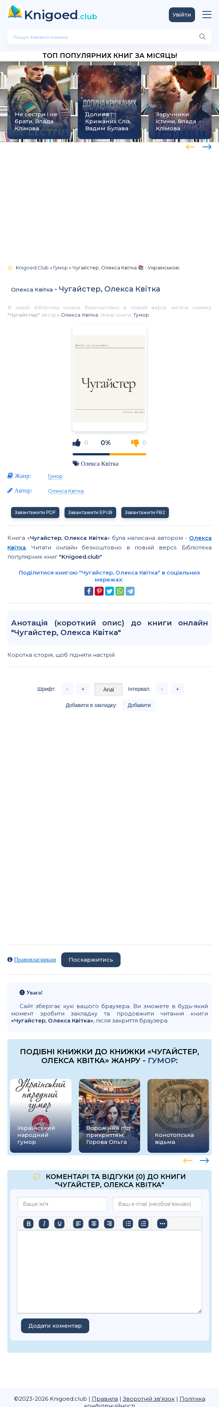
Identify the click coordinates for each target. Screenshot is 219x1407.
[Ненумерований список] (128, 1223)
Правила (105, 1398)
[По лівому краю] (78, 1223)
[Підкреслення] (59, 1223)
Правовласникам (35, 959)
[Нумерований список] (143, 1223)
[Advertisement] (109, 200)
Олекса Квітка (32, 289)
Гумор (141, 315)
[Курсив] (44, 1223)
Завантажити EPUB (90, 512)
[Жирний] (28, 1223)
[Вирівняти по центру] (93, 1223)
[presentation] (190, 145)
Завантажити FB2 (145, 512)
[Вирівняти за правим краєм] (109, 1223)
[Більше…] (162, 1223)
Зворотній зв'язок (149, 1398)
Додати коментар (55, 1325)
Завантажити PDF (35, 512)
